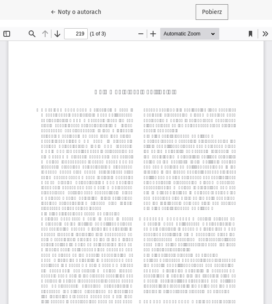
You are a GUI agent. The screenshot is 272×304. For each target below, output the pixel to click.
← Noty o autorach (79, 11)
